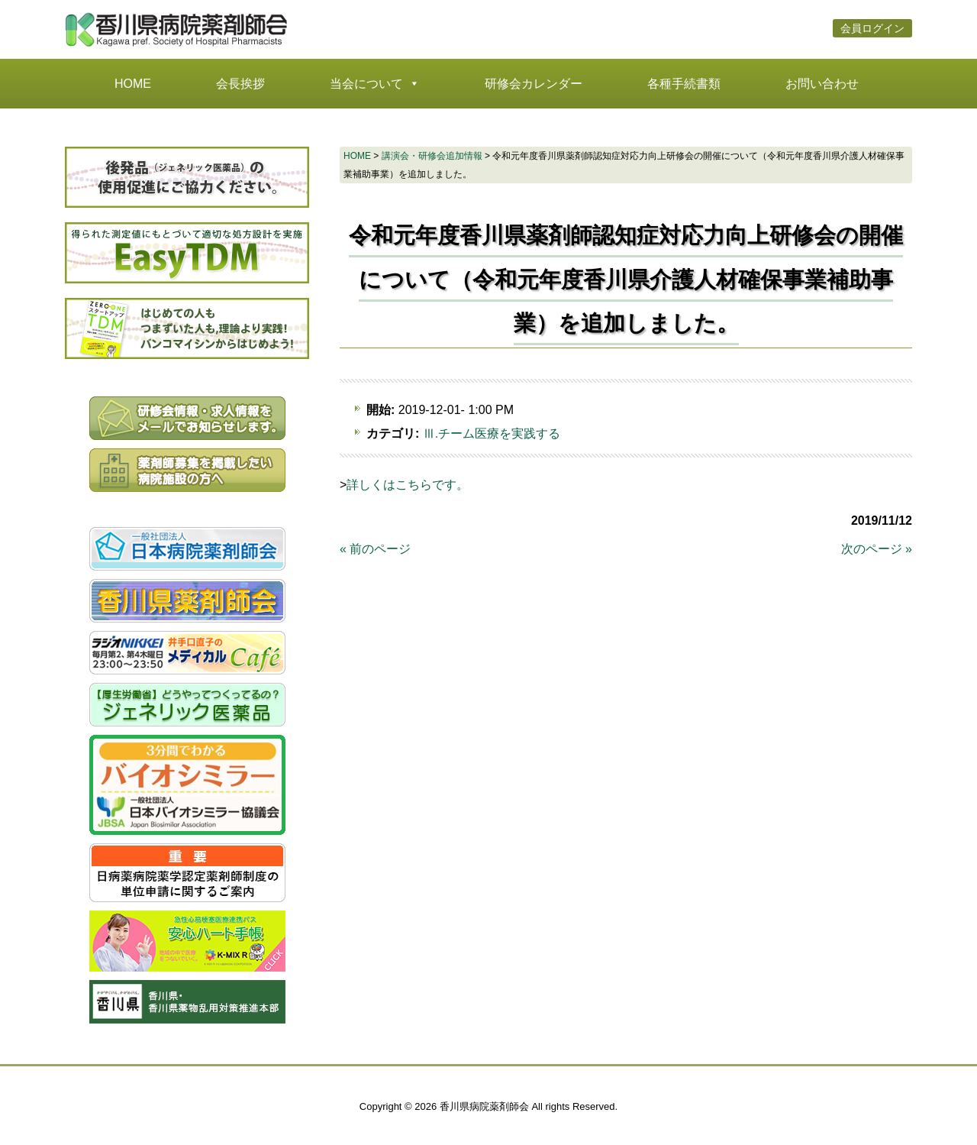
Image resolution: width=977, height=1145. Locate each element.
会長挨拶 (240, 83)
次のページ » (876, 548)
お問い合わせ (822, 83)
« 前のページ (375, 548)
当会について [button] (375, 83)
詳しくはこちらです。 (408, 484)
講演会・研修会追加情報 (432, 155)
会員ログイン (872, 30)
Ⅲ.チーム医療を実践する (491, 433)
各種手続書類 (684, 83)
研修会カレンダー (533, 83)
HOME (132, 83)
